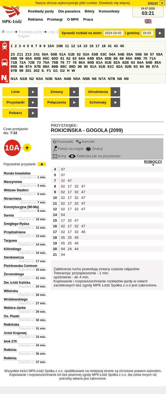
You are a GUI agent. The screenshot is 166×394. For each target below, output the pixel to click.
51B (71, 54)
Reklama (35, 19)
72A (22, 62)
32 (63, 181)
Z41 (37, 54)
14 (79, 46)
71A (152, 58)
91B (102, 66)
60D (55, 58)
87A (28, 66)
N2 (31, 79)
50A (45, 54)
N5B (86, 79)
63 (74, 58)
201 (28, 71)
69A (129, 58)
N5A (77, 79)
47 (63, 169)
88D (72, 66)
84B (149, 62)
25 (70, 237)
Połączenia (56, 102)
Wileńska (11, 291)
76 (62, 62)
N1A (14, 79)
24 (70, 249)
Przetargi (55, 19)
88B (55, 66)
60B (37, 58)
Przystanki (16, 102)
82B (125, 62)
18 (104, 46)
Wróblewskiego (16, 299)
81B (108, 62)
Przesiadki (63, 142)
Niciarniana (12, 199)
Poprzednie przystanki (20, 164)
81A (99, 62)
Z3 (13, 54)
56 (146, 54)
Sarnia (9, 215)
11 (67, 46)
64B (90, 58)
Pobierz (15, 113)
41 (110, 46)
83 (133, 62)
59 (21, 58)
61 (62, 58)
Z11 (20, 54)
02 (63, 186)
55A (129, 54)
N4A (58, 79)
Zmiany (56, 92)
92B (128, 66)
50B (53, 54)
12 (73, 46)
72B (31, 62)
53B (95, 54)
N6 (94, 79)
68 (122, 58)
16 (92, 46)
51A (62, 54)
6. (43, 71)
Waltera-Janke (15, 308)
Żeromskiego (14, 274)
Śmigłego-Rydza (16, 224)
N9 (126, 79)
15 (85, 46)
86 (21, 66)
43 (116, 46)
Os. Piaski (11, 316)
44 (77, 249)
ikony (59, 156)
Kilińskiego (12, 249)
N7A (102, 79)
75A (46, 62)
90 (86, 66)
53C (103, 54)
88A (46, 66)
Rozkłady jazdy (30, 32)
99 (21, 71)
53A (86, 54)
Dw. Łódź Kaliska (17, 283)
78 (74, 62)
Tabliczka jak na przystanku (94, 156)
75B (55, 62)
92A (119, 66)
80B (90, 62)
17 (97, 46)
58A (159, 54)
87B (37, 66)
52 (79, 54)
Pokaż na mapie (68, 149)
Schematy (98, 102)
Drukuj (94, 149)
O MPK (73, 19)
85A (158, 62)
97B (14, 71)
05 (63, 237)
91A (93, 66)
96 (148, 66)
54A (112, 54)
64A (82, 58)
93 (135, 66)
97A (155, 66)
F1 (49, 71)
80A (82, 62)
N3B (49, 79)
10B (59, 46)
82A (117, 62)
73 (39, 62)
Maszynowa (13, 182)
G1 (55, 71)
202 (37, 71)
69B (138, 58)
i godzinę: (132, 33)
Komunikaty (109, 11)
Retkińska (11, 325)
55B (138, 54)
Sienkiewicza (14, 257)
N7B (111, 79)
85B (14, 66)
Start (7, 32)
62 (68, 58)
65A (99, 58)
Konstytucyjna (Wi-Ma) (21, 207)
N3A (39, 79)
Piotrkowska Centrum (20, 266)
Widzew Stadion (16, 190)
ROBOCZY (153, 162)
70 (145, 58)
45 (122, 46)
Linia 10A (55, 32)
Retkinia (10, 350)
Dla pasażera (69, 11)
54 (63, 215)
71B (14, 62)
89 (80, 66)
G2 (62, 71)
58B (14, 58)
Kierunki (85, 142)
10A (50, 46)
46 (83, 232)
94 (142, 66)
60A (28, 58)
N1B (23, 79)
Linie (15, 92)
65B (108, 58)
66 (116, 58)
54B (121, 54)
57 (152, 54)
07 (63, 175)
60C (46, 58)
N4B (67, 79)
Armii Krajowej (15, 333)
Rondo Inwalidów (17, 173)
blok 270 (10, 341)
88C (63, 66)
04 (63, 249)
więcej (153, 3)
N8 (119, 79)
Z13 (28, 54)
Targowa (10, 241)
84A (140, 62)
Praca (88, 19)
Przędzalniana (14, 232)
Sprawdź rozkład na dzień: (82, 33)
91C (110, 66)
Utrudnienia (98, 92)
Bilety (89, 11)
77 (68, 62)
